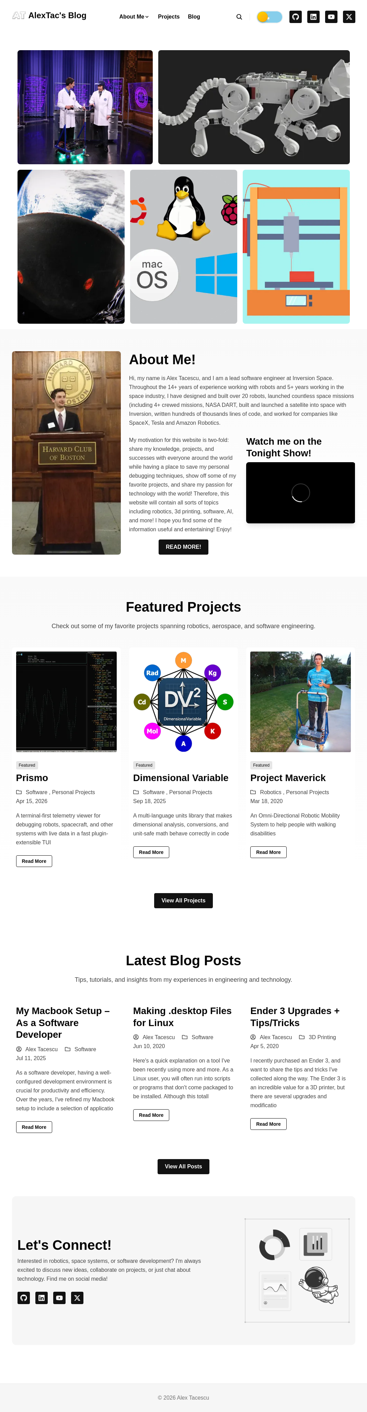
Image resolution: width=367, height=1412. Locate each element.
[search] (243, 16)
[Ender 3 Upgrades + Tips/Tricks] (300, 1069)
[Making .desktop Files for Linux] (183, 1069)
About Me (134, 17)
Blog (194, 17)
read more (34, 861)
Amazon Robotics (197, 423)
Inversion (140, 414)
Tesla (157, 423)
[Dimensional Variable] (183, 759)
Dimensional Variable (181, 777)
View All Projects (183, 900)
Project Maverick (288, 777)
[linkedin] (313, 17)
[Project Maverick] (300, 759)
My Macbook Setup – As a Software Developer (63, 1022)
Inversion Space (312, 378)
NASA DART (221, 405)
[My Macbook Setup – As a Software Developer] (66, 1069)
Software (85, 1049)
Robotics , (273, 792)
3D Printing (322, 1037)
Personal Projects (73, 792)
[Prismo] (66, 759)
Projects (169, 17)
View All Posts (183, 1166)
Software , (39, 792)
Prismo (32, 777)
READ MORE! (183, 547)
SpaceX (138, 423)
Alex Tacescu (37, 1049)
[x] (349, 17)
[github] (295, 17)
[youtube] (331, 17)
